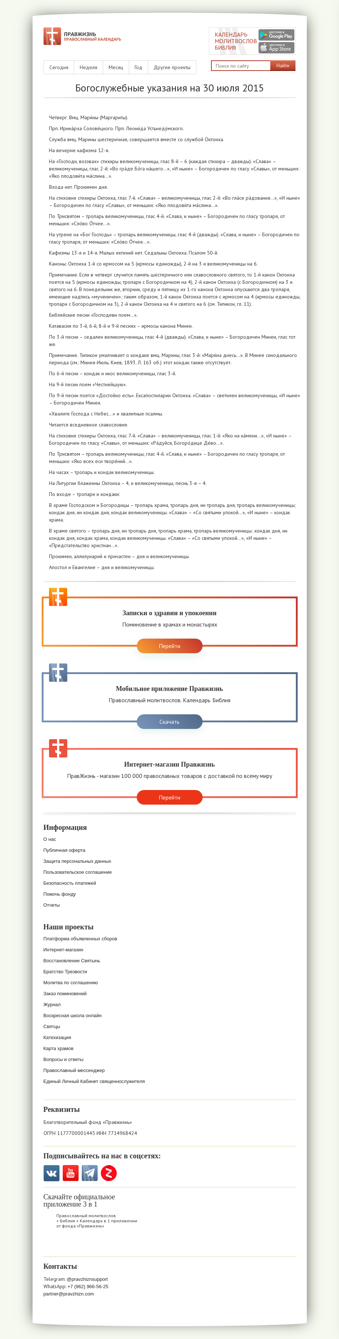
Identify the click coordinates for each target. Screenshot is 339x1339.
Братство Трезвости (65, 971)
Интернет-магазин (63, 949)
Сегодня (58, 67)
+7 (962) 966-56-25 (88, 1286)
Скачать (169, 721)
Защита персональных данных (78, 861)
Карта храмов (59, 1048)
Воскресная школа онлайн (73, 1015)
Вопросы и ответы (63, 1059)
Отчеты (52, 905)
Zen (109, 1173)
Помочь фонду (60, 894)
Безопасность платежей (70, 883)
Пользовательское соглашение (78, 872)
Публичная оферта (65, 850)
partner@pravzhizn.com (69, 1294)
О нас (50, 839)
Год (138, 67)
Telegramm (90, 1173)
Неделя (88, 67)
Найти (282, 65)
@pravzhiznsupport (87, 1279)
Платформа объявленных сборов (80, 938)
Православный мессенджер (74, 1070)
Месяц (116, 67)
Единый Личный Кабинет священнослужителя (94, 1081)
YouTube (71, 1173)
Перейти (169, 646)
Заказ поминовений (65, 993)
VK (52, 1173)
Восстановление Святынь (72, 960)
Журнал (52, 1004)
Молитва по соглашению (71, 982)
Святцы (52, 1026)
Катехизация (57, 1037)
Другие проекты (172, 67)
